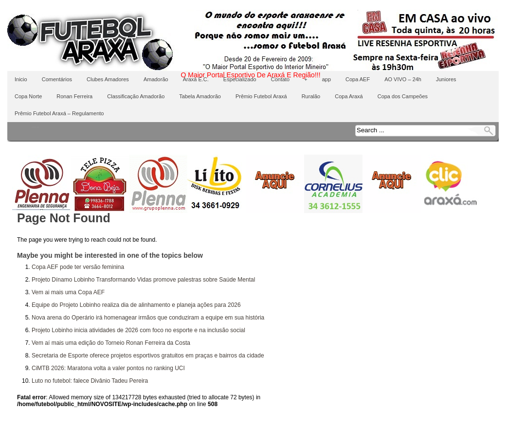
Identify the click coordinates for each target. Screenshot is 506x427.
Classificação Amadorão (135, 96)
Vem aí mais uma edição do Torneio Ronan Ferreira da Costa (111, 342)
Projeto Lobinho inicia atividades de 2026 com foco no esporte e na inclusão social (138, 330)
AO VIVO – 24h (402, 79)
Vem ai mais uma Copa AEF (68, 292)
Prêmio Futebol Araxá (261, 96)
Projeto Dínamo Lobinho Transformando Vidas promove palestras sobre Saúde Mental (143, 279)
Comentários (57, 79)
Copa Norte (28, 96)
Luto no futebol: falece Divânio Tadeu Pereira (90, 380)
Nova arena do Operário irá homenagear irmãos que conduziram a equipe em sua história (148, 317)
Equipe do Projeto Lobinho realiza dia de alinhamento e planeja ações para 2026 (136, 305)
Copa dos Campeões (403, 96)
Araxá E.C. (196, 79)
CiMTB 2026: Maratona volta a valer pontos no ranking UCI (108, 368)
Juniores (446, 79)
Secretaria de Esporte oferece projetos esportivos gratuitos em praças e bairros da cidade (148, 355)
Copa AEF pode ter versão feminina (78, 267)
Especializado (239, 79)
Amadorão (156, 79)
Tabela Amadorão (200, 96)
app (326, 79)
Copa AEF (357, 79)
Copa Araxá (348, 96)
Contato (280, 79)
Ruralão (311, 96)
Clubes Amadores (108, 79)
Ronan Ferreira (74, 96)
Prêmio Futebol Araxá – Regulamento (59, 113)
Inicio (21, 79)
